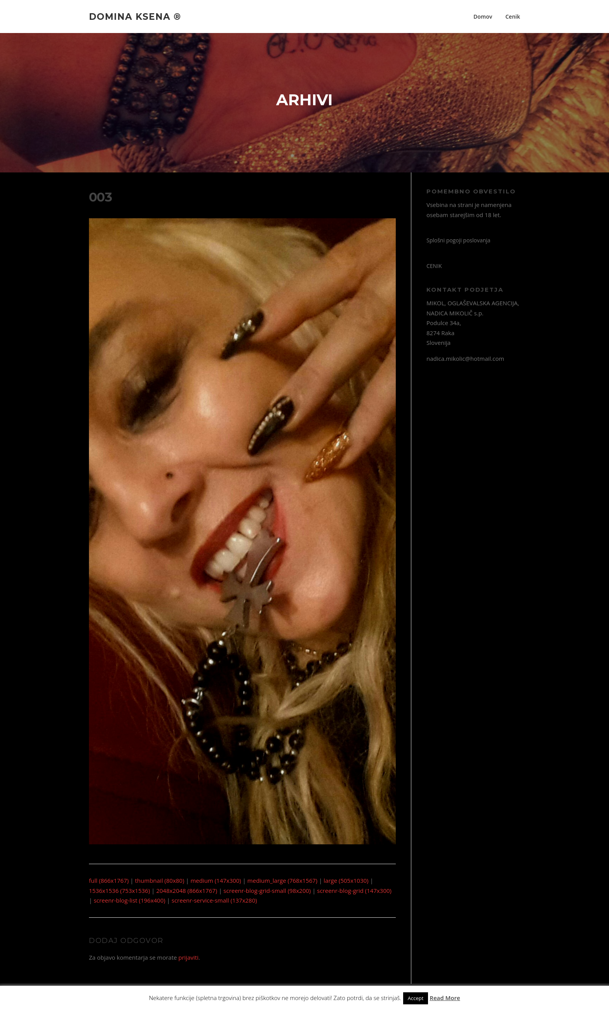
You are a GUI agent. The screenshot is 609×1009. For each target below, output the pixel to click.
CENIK (434, 266)
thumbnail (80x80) (159, 880)
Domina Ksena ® (135, 16)
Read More (445, 998)
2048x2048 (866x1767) (186, 890)
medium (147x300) (215, 880)
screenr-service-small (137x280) (214, 900)
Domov (482, 16)
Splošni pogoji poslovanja (458, 240)
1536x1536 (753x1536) (119, 890)
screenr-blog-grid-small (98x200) (267, 890)
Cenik (512, 16)
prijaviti (188, 957)
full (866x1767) (109, 880)
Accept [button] (416, 998)
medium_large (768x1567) (282, 880)
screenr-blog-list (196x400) (129, 900)
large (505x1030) (346, 880)
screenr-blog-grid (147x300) (354, 890)
